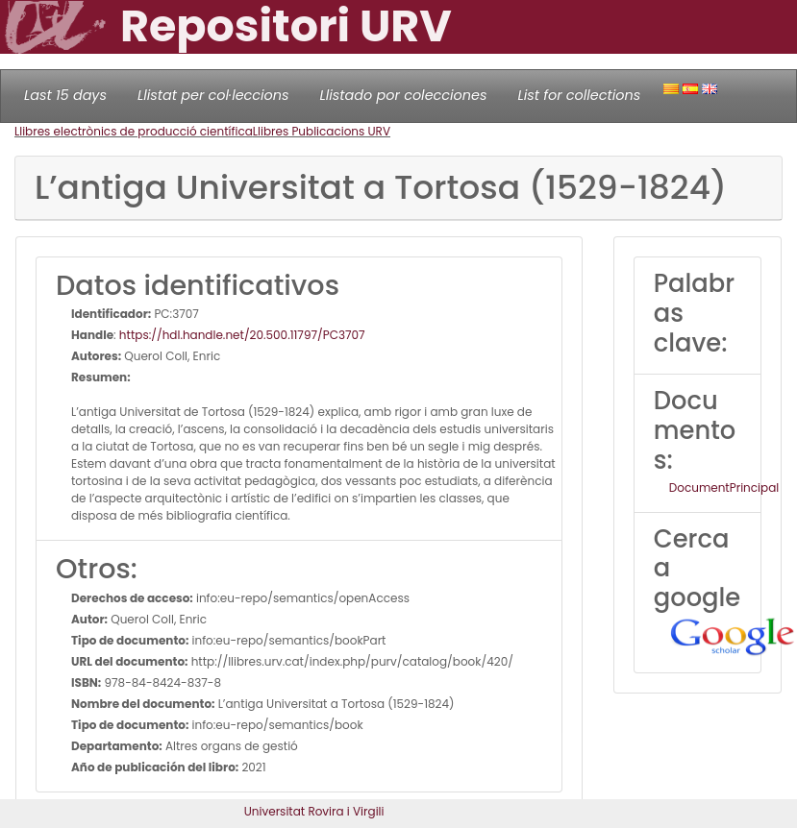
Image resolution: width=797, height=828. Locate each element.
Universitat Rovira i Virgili (314, 811)
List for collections (578, 95)
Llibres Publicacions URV (321, 131)
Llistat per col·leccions (213, 95)
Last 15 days (65, 95)
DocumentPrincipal (724, 487)
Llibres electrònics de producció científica (133, 131)
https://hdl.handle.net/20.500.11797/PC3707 (242, 335)
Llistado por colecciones (403, 95)
